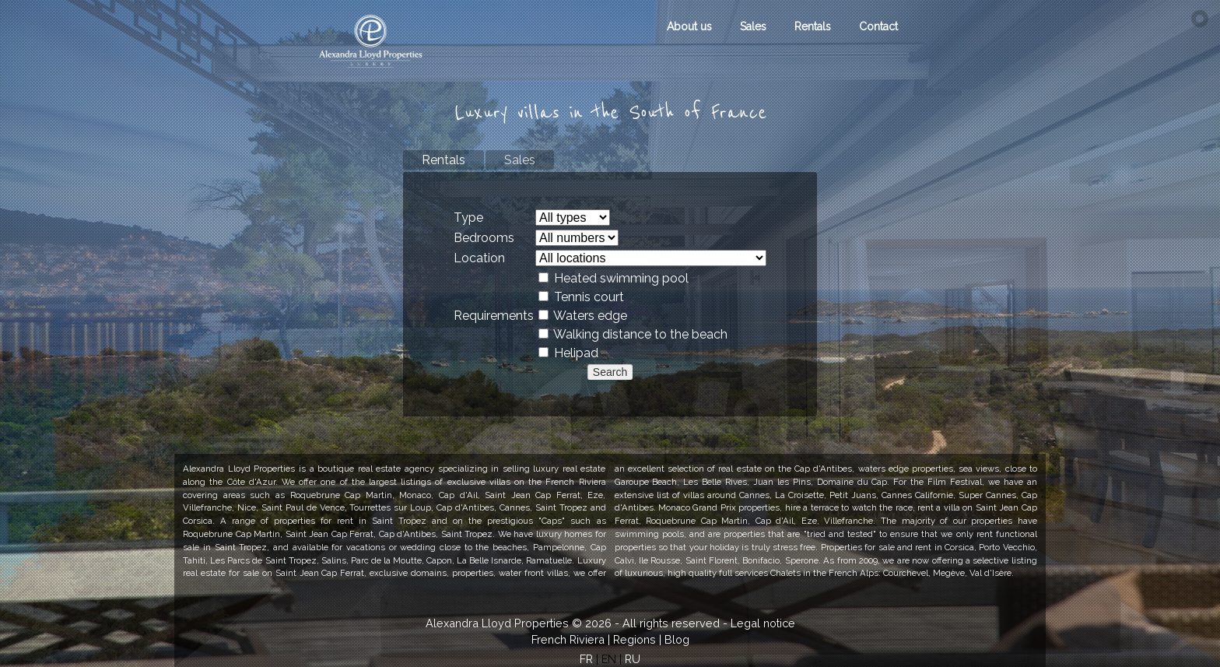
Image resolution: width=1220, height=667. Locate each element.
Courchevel (905, 572)
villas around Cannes (726, 495)
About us (689, 26)
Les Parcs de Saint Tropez (263, 560)
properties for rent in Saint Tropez (350, 520)
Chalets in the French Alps (824, 572)
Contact (878, 26)
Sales (753, 26)
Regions (634, 639)
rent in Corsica (944, 547)
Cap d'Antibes (407, 533)
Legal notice (763, 623)
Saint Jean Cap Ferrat (320, 572)
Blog (676, 639)
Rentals (812, 26)
